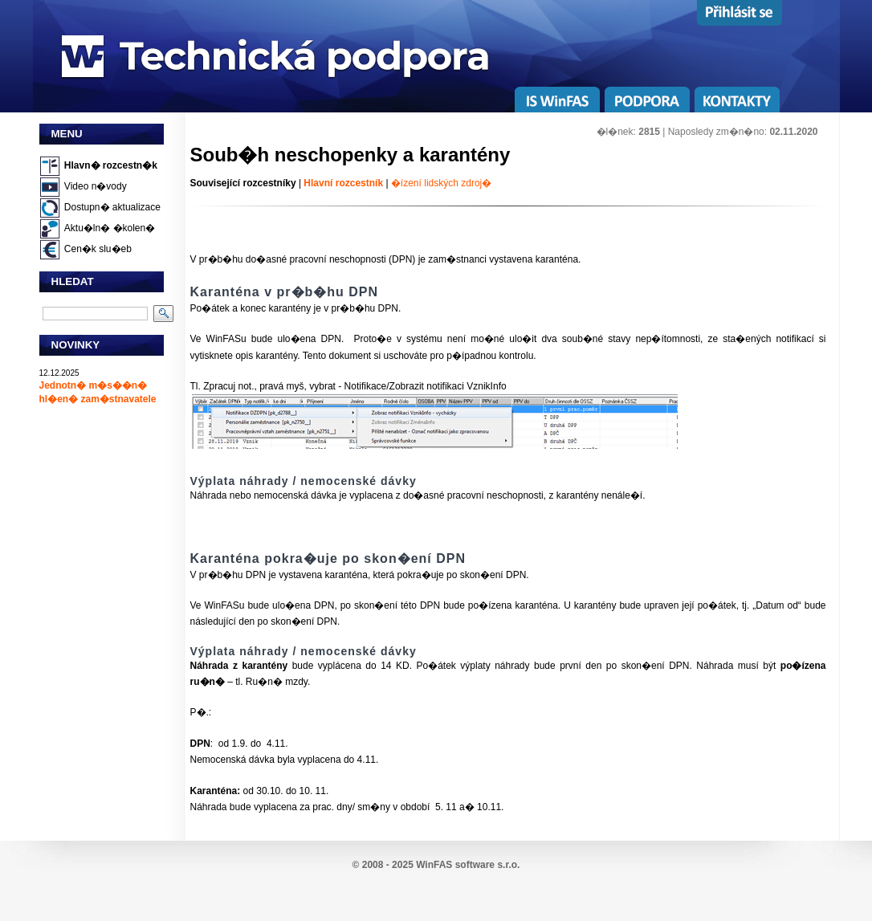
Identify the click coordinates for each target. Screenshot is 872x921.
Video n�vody (95, 186)
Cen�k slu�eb (98, 249)
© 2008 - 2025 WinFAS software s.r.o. (436, 864)
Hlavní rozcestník (343, 183)
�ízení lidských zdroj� (441, 183)
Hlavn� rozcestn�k (110, 165)
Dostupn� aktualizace (112, 207)
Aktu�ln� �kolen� (109, 228)
